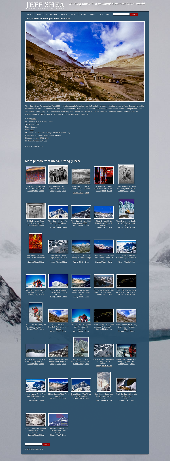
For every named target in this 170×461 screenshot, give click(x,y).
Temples (57, 135)
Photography (51, 14)
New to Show (48, 135)
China (33, 119)
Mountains (38, 135)
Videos (64, 14)
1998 (32, 130)
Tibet (38, 124)
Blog (29, 14)
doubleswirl (39, 449)
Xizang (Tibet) (32, 191)
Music (73, 14)
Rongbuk (34, 127)
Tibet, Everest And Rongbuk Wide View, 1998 (47, 19)
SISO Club (104, 14)
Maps (83, 14)
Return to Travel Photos (34, 146)
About (92, 14)
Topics (38, 14)
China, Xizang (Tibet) (44, 121)
